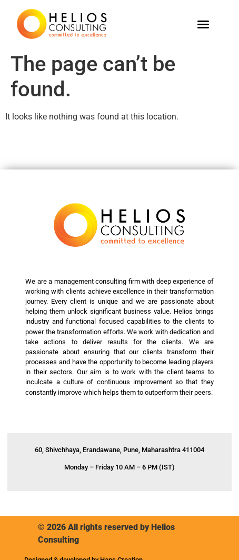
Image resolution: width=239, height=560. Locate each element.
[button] (203, 24)
